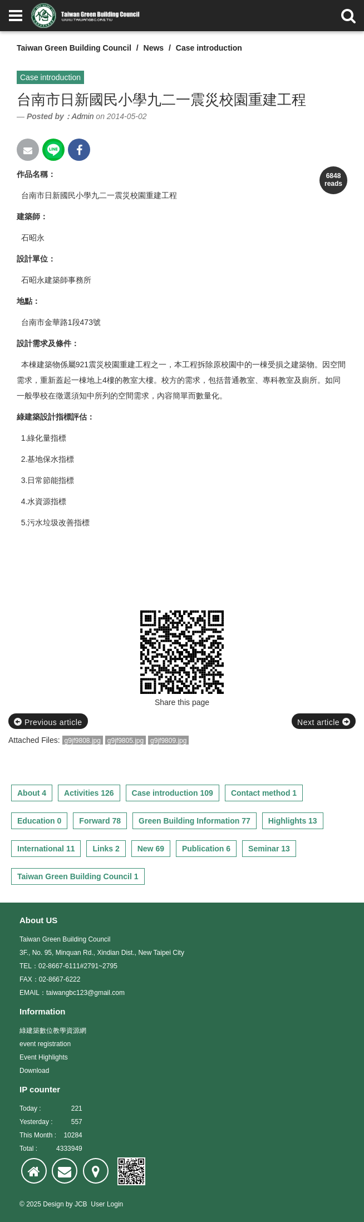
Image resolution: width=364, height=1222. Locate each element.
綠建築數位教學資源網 (52, 1030)
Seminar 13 (269, 848)
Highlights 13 (292, 820)
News (154, 47)
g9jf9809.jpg (168, 741)
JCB (81, 1204)
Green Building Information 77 (194, 820)
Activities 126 (89, 793)
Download (34, 1071)
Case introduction (209, 47)
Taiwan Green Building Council (74, 47)
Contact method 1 (264, 793)
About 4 (31, 793)
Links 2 (105, 848)
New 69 (150, 848)
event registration (45, 1044)
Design (53, 1204)
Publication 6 (206, 848)
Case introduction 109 (172, 793)
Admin (83, 116)
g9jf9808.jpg (83, 741)
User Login (107, 1204)
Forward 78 (100, 820)
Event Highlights (43, 1057)
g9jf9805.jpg (125, 741)
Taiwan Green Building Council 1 (78, 876)
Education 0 (39, 820)
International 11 (46, 848)
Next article (323, 722)
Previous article (48, 722)
